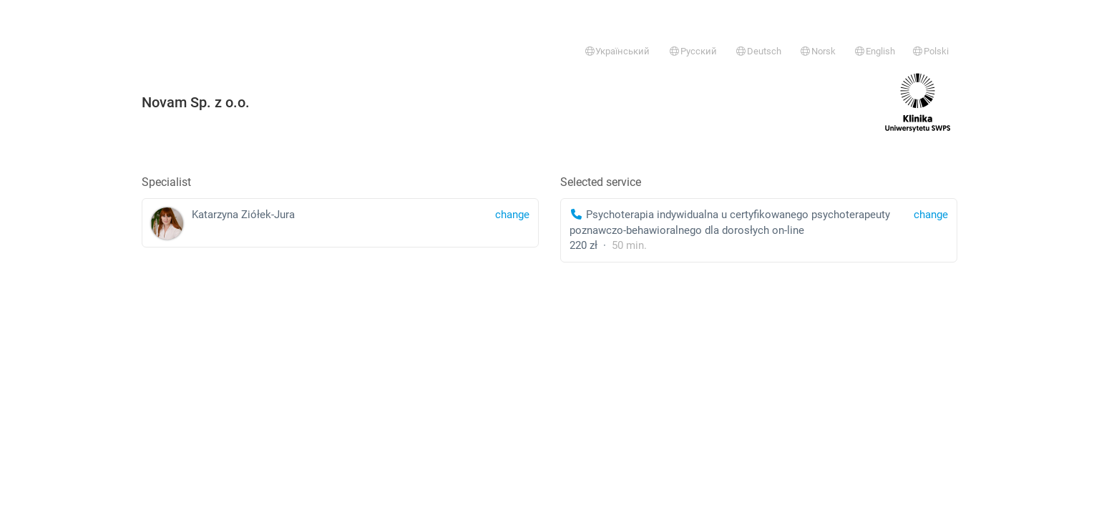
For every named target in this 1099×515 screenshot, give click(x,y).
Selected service (600, 182)
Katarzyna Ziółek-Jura (340, 223)
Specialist (166, 182)
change (931, 214)
